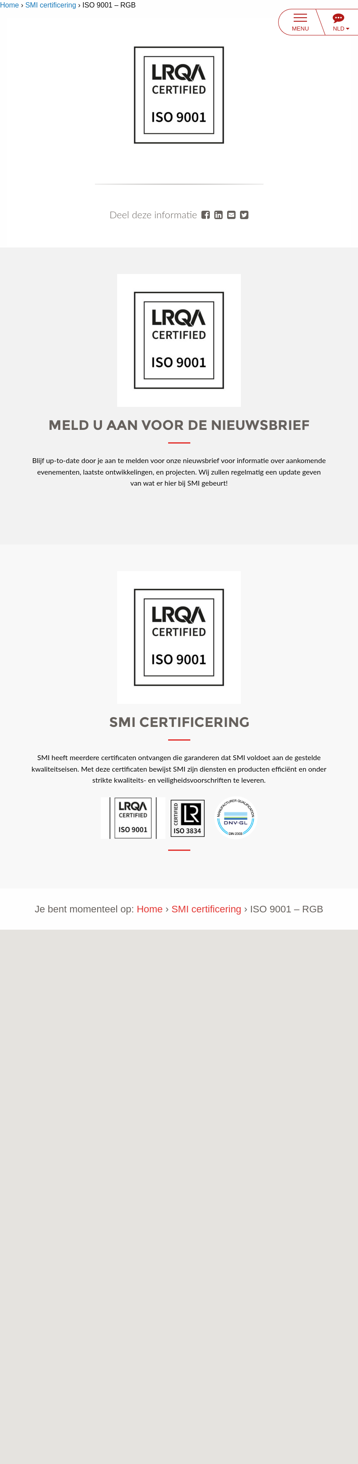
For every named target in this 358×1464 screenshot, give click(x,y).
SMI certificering (50, 5)
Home (9, 5)
